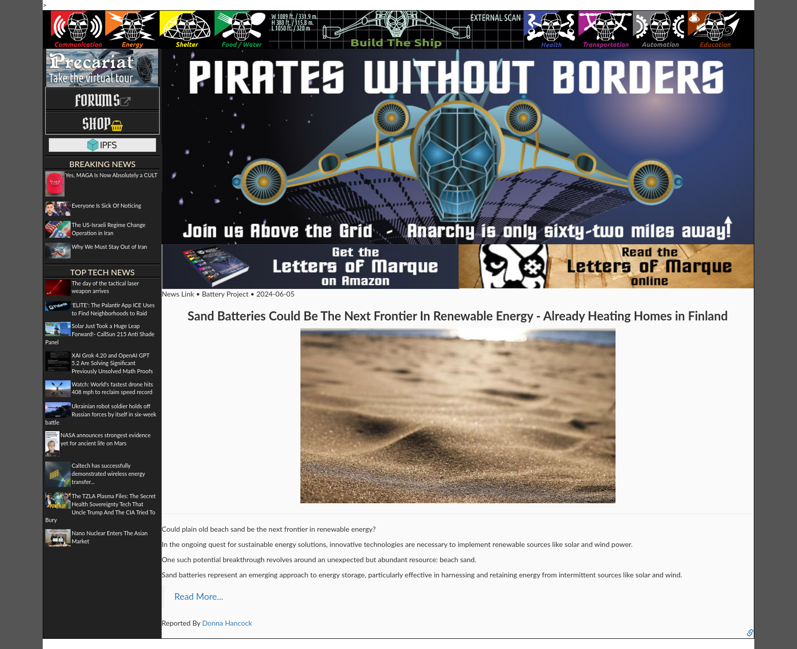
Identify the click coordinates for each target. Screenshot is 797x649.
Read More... (198, 596)
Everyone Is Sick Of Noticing (106, 205)
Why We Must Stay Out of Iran (109, 246)
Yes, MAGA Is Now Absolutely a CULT (112, 175)
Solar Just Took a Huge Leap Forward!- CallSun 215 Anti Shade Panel (100, 333)
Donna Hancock (227, 623)
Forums (103, 100)
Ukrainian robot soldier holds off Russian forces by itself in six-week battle (100, 414)
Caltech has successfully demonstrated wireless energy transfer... (108, 473)
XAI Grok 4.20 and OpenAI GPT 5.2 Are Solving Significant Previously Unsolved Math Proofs (112, 363)
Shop (102, 123)
